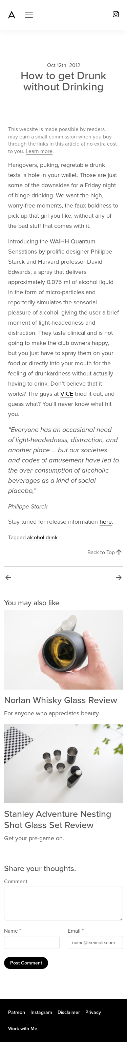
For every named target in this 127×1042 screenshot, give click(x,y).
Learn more (39, 151)
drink (52, 538)
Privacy (93, 1012)
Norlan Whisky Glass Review (60, 700)
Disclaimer (69, 1012)
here (106, 521)
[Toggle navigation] (29, 14)
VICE (66, 393)
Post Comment (26, 963)
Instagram (41, 1012)
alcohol (35, 538)
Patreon (16, 1012)
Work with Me (22, 1029)
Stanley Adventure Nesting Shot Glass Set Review (57, 819)
